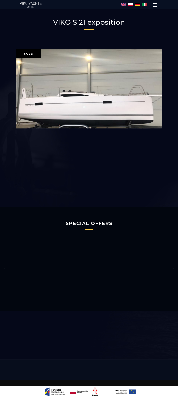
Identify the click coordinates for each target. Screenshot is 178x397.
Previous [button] (5, 268)
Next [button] (173, 268)
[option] (89, 88)
